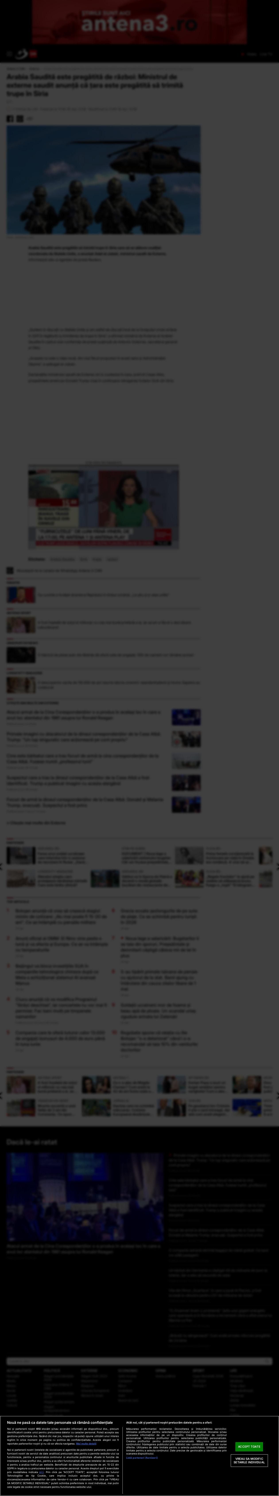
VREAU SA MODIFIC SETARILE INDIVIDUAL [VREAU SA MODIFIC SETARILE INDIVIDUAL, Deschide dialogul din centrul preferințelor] (249, 1460)
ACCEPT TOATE (249, 1447)
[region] (139, 1456)
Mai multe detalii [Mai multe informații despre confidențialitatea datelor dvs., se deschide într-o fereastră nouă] (86, 1443)
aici (41, 1472)
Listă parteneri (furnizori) (142, 1457)
